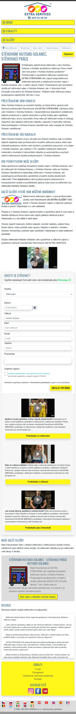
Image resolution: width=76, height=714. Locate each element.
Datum (7, 302)
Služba (7, 289)
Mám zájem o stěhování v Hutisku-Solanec (38, 596)
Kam (6, 323)
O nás (38, 669)
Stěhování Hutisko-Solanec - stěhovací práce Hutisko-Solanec (38, 561)
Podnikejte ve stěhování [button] (38, 436)
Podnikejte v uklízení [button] (38, 481)
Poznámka (9, 354)
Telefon (8, 343)
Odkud (7, 313)
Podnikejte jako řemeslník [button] (38, 527)
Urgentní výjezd (11, 368)
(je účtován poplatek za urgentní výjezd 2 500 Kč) (27, 376)
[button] (38, 22)
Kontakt (38, 679)
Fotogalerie (37, 672)
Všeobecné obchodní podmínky (38, 675)
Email (7, 333)
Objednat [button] (68, 54)
